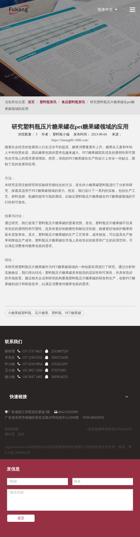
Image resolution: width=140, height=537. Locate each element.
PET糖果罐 (90, 152)
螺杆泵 (10, 434)
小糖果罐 (92, 185)
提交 (21, 518)
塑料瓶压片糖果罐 (109, 223)
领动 (121, 447)
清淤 (21, 434)
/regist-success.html (18, 447)
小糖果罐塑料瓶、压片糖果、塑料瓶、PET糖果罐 (44, 313)
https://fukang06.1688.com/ (70, 140)
